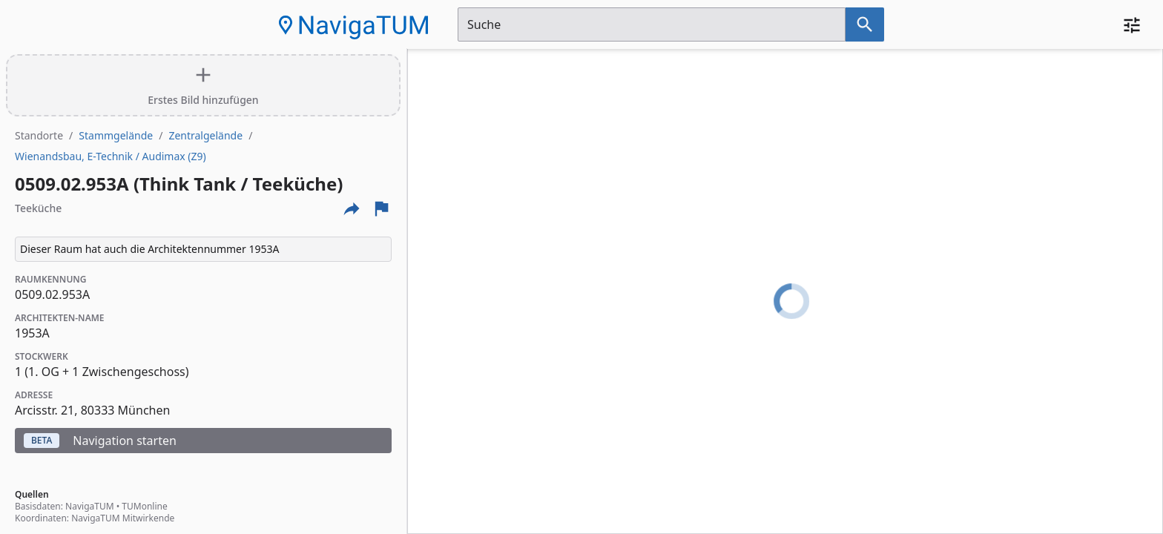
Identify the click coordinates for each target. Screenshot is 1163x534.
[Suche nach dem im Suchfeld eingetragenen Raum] (865, 24)
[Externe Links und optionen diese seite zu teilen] (351, 208)
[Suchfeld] (651, 24)
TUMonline (144, 506)
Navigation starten (100, 440)
